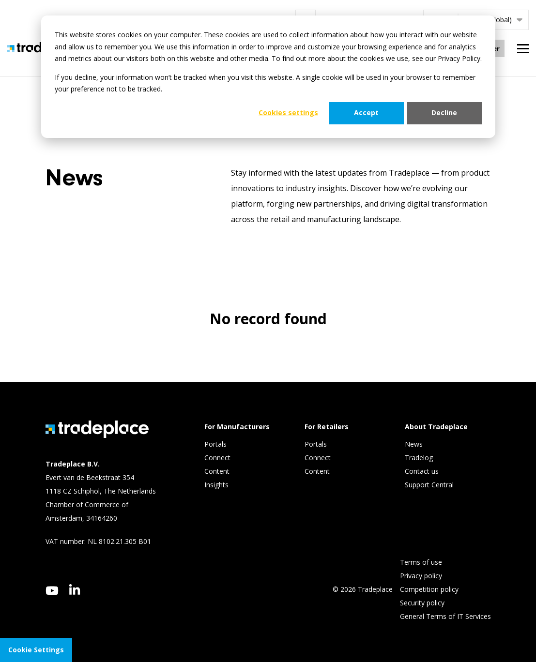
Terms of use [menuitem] (421, 562)
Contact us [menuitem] (422, 471)
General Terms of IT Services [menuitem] (445, 616)
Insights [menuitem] (217, 484)
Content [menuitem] (217, 471)
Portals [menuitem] (215, 444)
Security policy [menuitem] (422, 602)
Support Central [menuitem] (429, 484)
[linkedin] (74, 589)
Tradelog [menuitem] (420, 457)
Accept (366, 112)
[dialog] (268, 76)
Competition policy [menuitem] (429, 589)
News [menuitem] (414, 444)
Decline (444, 112)
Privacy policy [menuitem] (421, 575)
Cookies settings (288, 112)
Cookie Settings (36, 649)
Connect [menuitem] (218, 457)
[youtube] (52, 590)
